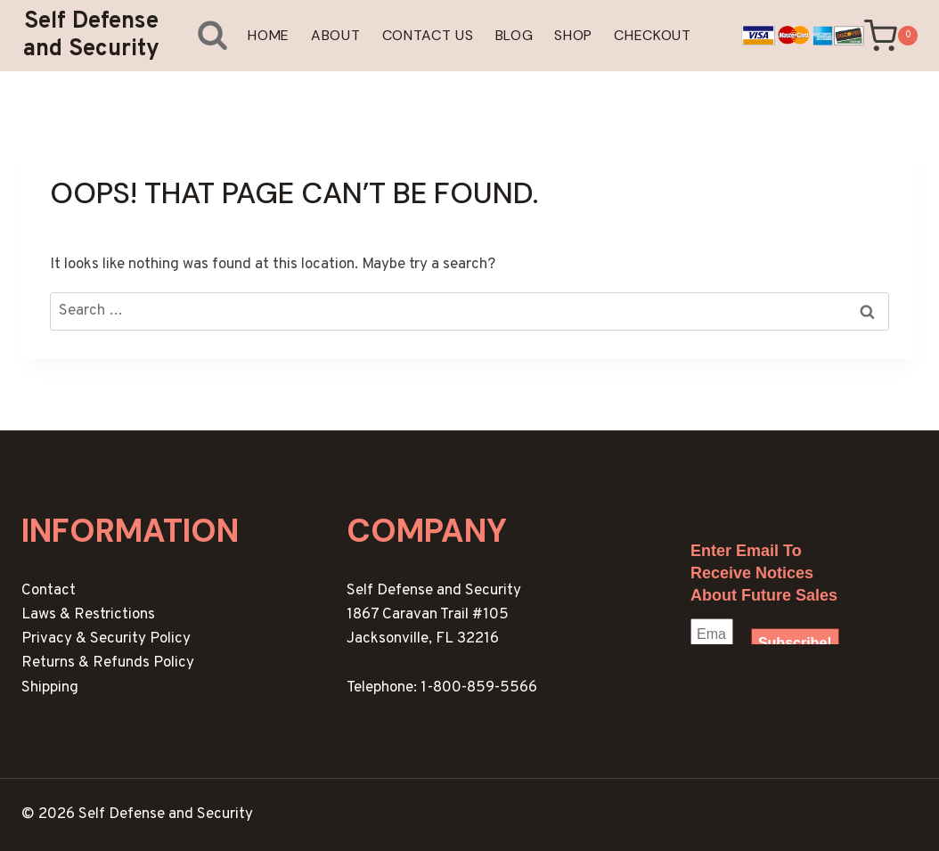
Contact (48, 591)
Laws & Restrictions (88, 615)
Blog (514, 35)
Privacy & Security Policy (106, 639)
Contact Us (428, 35)
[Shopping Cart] (891, 36)
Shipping (49, 688)
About (336, 35)
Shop (573, 35)
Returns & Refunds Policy (107, 663)
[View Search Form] (199, 35)
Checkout (652, 35)
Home (269, 35)
